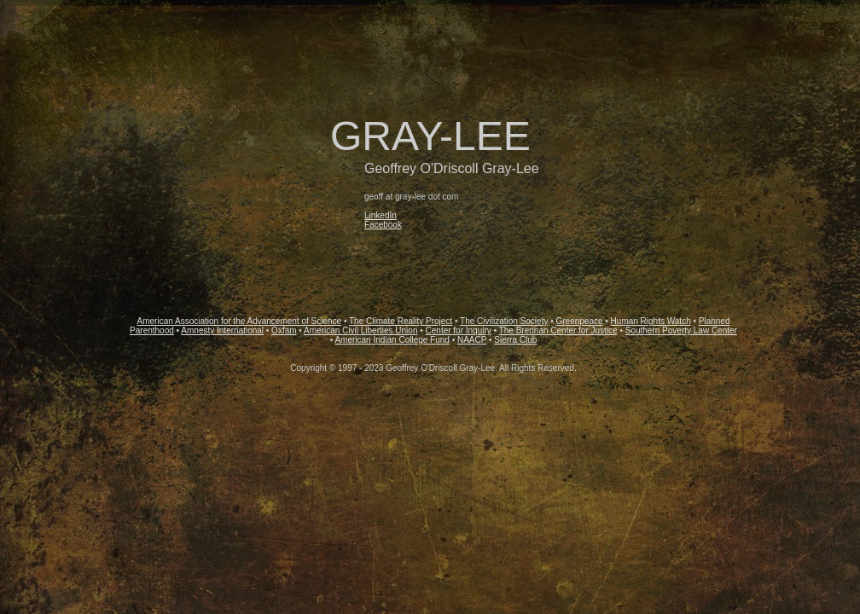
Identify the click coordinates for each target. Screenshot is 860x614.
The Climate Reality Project (400, 321)
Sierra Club (515, 340)
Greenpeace (578, 321)
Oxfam (283, 330)
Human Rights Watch (651, 321)
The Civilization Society (504, 321)
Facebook (383, 224)
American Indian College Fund (392, 340)
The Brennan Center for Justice (558, 330)
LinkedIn (380, 215)
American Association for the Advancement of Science (239, 321)
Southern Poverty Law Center (681, 330)
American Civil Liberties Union (360, 330)
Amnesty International (222, 330)
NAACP (471, 340)
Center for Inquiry (458, 330)
